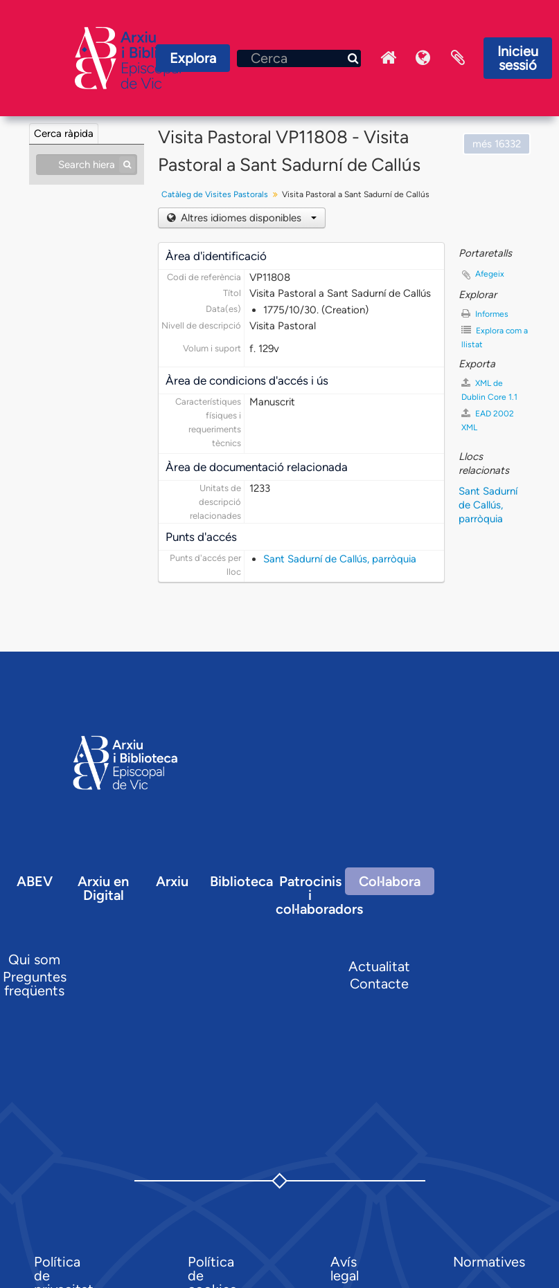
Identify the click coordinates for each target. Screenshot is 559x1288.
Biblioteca (241, 881)
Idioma (423, 58)
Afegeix (489, 274)
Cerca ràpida (64, 133)
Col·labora (389, 881)
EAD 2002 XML (487, 420)
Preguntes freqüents (34, 983)
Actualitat (379, 966)
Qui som (34, 959)
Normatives (489, 1261)
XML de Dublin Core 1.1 (489, 390)
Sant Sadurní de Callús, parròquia (339, 559)
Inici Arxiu (388, 58)
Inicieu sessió (517, 58)
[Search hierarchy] (86, 164)
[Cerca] (299, 58)
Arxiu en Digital (103, 888)
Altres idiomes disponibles (247, 218)
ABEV (35, 881)
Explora (193, 58)
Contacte (379, 983)
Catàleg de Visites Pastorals (214, 194)
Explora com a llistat (494, 337)
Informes (484, 314)
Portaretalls (458, 58)
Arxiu (172, 881)
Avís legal (344, 1268)
